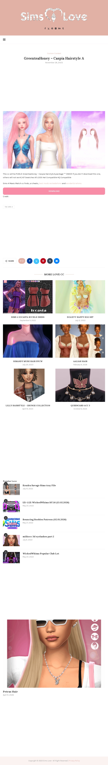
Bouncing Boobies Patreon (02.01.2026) (44, 519)
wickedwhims (55, 183)
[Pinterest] (52, 28)
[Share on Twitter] (36, 261)
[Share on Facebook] (29, 261)
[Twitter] (49, 28)
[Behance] (59, 28)
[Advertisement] (54, 87)
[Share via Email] (56, 261)
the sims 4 (9, 207)
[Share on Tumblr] (50, 261)
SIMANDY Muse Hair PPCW (27, 361)
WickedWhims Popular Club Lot (41, 553)
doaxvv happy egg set (80, 317)
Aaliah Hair (80, 361)
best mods (44, 183)
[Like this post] (23, 261)
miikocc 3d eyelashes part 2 (38, 536)
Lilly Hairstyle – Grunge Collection (28, 405)
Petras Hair (10, 691)
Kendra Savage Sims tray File (39, 485)
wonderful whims (74, 183)
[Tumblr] (63, 28)
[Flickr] (56, 28)
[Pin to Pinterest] (43, 261)
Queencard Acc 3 (80, 405)
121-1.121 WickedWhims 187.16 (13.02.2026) (46, 502)
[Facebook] (45, 28)
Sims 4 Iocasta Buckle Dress (27, 317)
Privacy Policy (74, 761)
